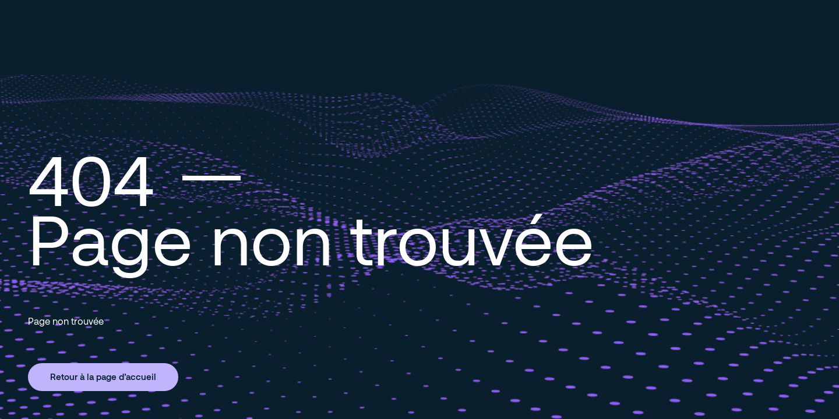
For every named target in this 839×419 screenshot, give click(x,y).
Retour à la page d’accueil (103, 376)
